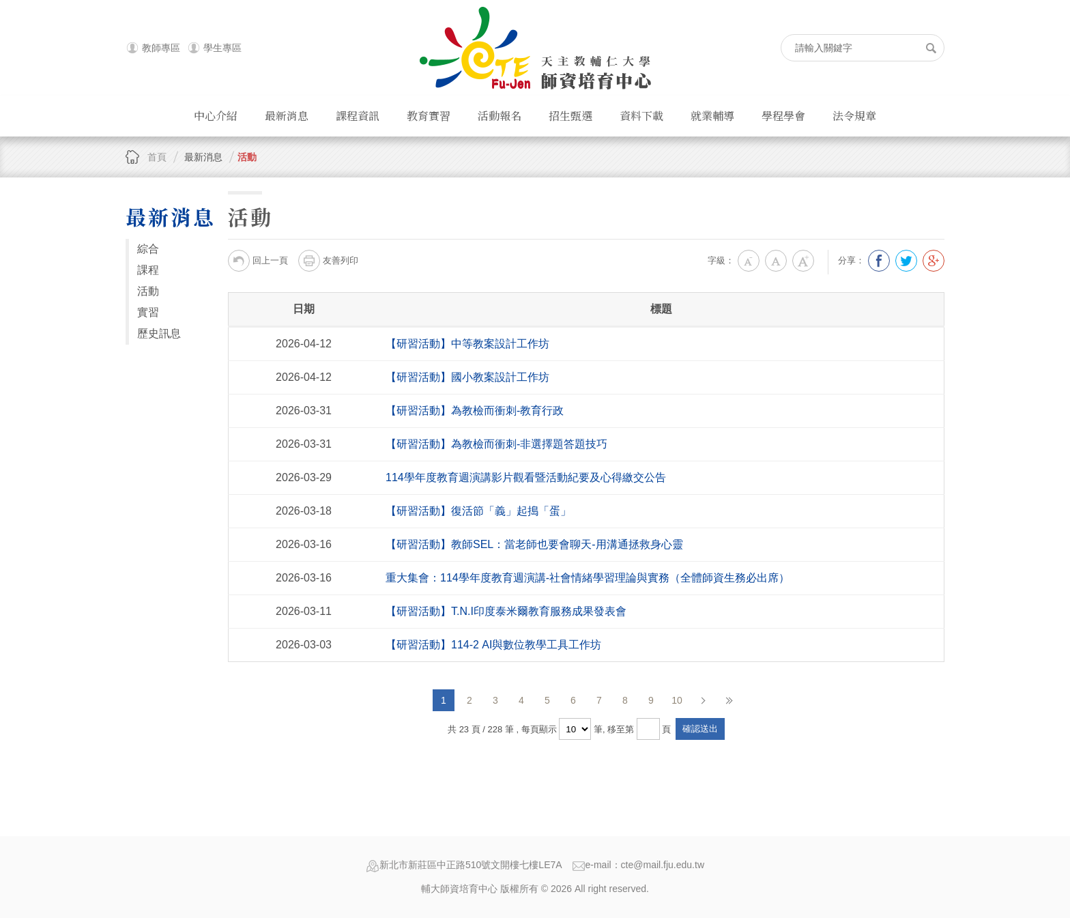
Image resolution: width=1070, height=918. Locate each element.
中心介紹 (215, 116)
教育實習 (428, 116)
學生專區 (222, 47)
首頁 (157, 157)
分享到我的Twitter (906, 261)
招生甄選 (570, 116)
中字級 (776, 261)
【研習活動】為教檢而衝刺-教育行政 (475, 410)
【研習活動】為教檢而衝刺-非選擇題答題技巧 (496, 444)
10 (676, 700)
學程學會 (783, 116)
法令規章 (854, 116)
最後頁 (729, 700)
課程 (148, 270)
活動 (247, 157)
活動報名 (499, 116)
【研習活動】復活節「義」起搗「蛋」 (478, 511)
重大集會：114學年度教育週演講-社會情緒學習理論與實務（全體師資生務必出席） (588, 578)
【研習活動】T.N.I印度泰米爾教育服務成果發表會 (506, 611)
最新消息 (286, 116)
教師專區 (161, 47)
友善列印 (328, 261)
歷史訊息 (159, 333)
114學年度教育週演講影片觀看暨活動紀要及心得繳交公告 (526, 477)
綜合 (148, 249)
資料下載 (641, 116)
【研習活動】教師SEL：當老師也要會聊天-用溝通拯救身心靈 (534, 544)
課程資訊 (357, 116)
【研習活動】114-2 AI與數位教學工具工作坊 (493, 644)
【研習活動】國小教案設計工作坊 (467, 377)
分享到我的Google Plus (933, 261)
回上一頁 (258, 261)
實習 (148, 312)
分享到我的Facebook (879, 261)
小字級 (749, 261)
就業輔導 (712, 116)
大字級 (803, 261)
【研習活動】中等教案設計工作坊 (467, 343)
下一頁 (703, 700)
